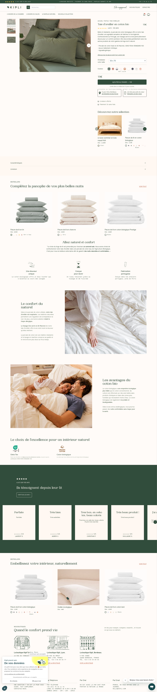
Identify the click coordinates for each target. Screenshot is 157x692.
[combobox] (128, 61)
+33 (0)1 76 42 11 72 (55, 687)
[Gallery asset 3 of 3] (11, 39)
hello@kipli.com (119, 688)
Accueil (100, 21)
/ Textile (106, 21)
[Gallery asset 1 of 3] (57, 45)
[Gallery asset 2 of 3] (11, 30)
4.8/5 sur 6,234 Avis (23, 1)
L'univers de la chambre (15, 14)
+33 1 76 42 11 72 (145, 1)
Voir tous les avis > (24, 495)
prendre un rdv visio (134, 94)
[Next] (89, 45)
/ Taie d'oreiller (114, 21)
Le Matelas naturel (48, 14)
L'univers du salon (32, 14)
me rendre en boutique (110, 94)
